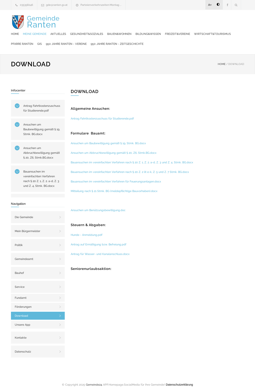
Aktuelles (132, 20)
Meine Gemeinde (108, 20)
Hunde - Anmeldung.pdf (86, 230)
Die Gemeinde (24, 213)
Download (21, 311)
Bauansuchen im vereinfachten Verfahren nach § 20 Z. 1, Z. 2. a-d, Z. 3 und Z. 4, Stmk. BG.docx (41, 174)
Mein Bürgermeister (27, 227)
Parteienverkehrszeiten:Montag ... (101, 4)
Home (89, 20)
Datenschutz (23, 347)
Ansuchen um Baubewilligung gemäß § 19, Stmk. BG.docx (41, 125)
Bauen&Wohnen (193, 20)
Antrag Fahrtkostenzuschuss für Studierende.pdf (41, 104)
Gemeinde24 (94, 380)
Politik (19, 241)
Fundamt (20, 293)
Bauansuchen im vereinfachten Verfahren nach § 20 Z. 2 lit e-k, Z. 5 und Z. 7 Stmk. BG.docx (130, 168)
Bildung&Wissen (222, 20)
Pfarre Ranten (166, 29)
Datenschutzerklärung (179, 380)
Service (20, 282)
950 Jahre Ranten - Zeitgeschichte (111, 39)
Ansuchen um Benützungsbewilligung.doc (98, 206)
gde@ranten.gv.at (57, 4)
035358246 (26, 4)
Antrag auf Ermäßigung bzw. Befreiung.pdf (98, 240)
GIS (183, 29)
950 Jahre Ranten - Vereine (209, 29)
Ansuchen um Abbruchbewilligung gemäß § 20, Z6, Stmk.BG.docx (41, 148)
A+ (210, 4)
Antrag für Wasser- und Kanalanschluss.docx (100, 250)
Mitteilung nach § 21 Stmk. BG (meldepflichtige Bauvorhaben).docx (114, 187)
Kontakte (20, 333)
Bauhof (19, 268)
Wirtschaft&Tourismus (132, 29)
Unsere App (22, 320)
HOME (222, 60)
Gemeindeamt (24, 255)
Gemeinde (43, 30)
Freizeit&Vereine (97, 29)
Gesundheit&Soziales (160, 20)
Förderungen (23, 302)
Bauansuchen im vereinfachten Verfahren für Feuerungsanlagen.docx (116, 177)
